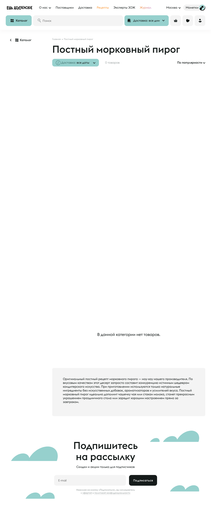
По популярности (189, 62)
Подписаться (143, 453)
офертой (87, 466)
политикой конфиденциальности (112, 466)
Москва (171, 7)
